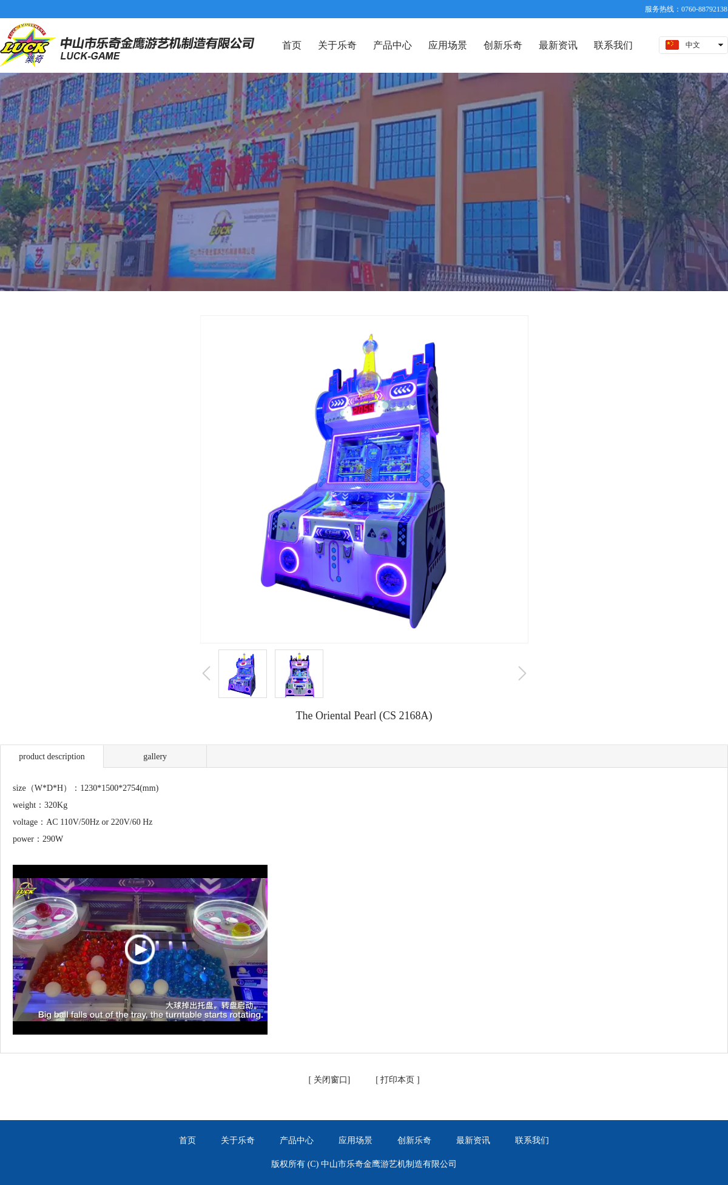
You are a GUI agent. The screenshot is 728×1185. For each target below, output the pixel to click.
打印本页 (397, 1079)
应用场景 (355, 1140)
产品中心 (297, 1140)
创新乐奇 (414, 1140)
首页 (187, 1140)
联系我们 (532, 1140)
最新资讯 (473, 1140)
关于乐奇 (238, 1140)
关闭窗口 (329, 1079)
